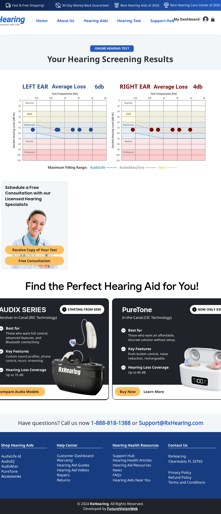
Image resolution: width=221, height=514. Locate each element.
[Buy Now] (127, 391)
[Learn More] (153, 391)
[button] (96, 20)
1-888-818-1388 (111, 422)
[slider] (33, 130)
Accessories (11, 476)
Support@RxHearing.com (171, 422)
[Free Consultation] (34, 261)
